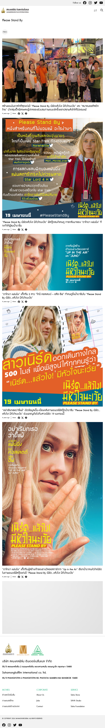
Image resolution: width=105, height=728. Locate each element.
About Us (40, 694)
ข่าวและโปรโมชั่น (8, 694)
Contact (39, 706)
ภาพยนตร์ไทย (8, 700)
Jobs (38, 700)
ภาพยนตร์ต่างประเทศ (10, 706)
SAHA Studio (76, 700)
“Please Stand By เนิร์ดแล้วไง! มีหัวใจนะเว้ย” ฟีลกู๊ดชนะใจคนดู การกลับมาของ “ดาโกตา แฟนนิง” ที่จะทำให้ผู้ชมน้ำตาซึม (52, 224)
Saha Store (75, 694)
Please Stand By (12, 20)
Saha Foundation (78, 706)
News (5, 32)
